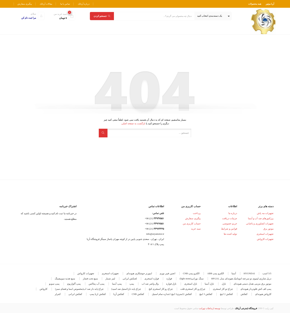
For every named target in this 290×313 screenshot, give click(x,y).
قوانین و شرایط (229, 228)
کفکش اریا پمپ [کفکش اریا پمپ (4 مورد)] (98, 294)
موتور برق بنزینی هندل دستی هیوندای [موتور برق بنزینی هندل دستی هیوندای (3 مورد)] (252, 283)
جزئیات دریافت (229, 218)
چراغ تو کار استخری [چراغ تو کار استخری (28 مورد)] (223, 289)
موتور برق (268, 228)
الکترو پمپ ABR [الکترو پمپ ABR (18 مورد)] (215, 273)
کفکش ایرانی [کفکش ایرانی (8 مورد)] (75, 294)
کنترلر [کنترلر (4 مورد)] (58, 294)
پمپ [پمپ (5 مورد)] (131, 283)
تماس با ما (65, 4)
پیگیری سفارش (24, 4)
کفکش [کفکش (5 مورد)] (244, 294)
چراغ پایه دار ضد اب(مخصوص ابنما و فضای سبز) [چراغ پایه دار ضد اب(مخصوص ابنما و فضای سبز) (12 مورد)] (79, 289)
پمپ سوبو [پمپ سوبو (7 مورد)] (54, 283)
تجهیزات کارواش (265, 239)
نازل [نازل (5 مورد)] (224, 283)
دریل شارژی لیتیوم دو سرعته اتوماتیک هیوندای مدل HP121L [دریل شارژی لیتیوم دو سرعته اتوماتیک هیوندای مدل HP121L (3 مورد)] (241, 278)
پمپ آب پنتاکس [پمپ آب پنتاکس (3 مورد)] (97, 283)
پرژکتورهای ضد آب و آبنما (261, 218)
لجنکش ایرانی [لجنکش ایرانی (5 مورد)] (130, 278)
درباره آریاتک (84, 4)
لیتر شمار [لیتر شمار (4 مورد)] (110, 278)
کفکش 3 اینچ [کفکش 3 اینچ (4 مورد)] (205, 294)
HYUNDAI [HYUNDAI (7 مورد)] (249, 273)
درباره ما (232, 213)
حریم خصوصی (229, 223)
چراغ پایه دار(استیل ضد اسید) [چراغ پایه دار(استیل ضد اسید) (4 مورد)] (126, 289)
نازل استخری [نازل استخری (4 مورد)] (190, 283)
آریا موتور (270, 4)
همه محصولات (254, 4)
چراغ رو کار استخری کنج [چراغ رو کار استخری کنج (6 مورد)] (161, 289)
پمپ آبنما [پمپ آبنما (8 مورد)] (117, 283)
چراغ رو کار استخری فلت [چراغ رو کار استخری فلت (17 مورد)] (192, 289)
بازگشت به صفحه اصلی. (133, 123)
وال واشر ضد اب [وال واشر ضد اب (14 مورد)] (150, 283)
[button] (212, 16)
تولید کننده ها (230, 233)
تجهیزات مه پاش (265, 213)
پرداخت (197, 213)
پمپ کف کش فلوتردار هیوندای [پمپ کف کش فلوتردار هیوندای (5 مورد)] (255, 289)
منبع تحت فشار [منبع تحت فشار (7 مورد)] (90, 278)
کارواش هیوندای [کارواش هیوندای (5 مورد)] (263, 294)
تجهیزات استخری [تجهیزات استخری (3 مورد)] (110, 273)
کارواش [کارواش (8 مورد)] (43, 289)
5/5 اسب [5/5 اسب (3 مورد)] (266, 273)
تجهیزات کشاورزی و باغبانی (260, 223)
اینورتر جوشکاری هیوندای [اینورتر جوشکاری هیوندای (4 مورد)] (139, 273)
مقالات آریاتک (46, 4)
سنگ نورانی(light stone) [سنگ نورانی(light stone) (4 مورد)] (191, 278)
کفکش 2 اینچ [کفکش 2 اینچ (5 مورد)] (226, 294)
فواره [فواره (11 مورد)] (169, 278)
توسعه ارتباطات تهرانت (209, 308)
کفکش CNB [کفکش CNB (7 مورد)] (138, 294)
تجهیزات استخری (265, 233)
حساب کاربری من (192, 223)
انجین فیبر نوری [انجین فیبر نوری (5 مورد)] (167, 273)
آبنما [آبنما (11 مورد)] (234, 273)
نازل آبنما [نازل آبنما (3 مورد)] (209, 283)
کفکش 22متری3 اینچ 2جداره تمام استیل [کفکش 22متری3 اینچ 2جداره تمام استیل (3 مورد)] (172, 294)
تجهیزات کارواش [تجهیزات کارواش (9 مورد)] (85, 273)
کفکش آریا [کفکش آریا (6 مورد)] (118, 294)
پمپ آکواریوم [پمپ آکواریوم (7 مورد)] (74, 283)
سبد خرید (195, 228)
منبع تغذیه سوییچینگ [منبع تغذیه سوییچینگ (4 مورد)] (65, 278)
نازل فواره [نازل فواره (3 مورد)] (171, 283)
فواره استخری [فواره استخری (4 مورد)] (151, 278)
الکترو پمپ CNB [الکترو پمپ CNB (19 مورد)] (191, 273)
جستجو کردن (102, 16)
